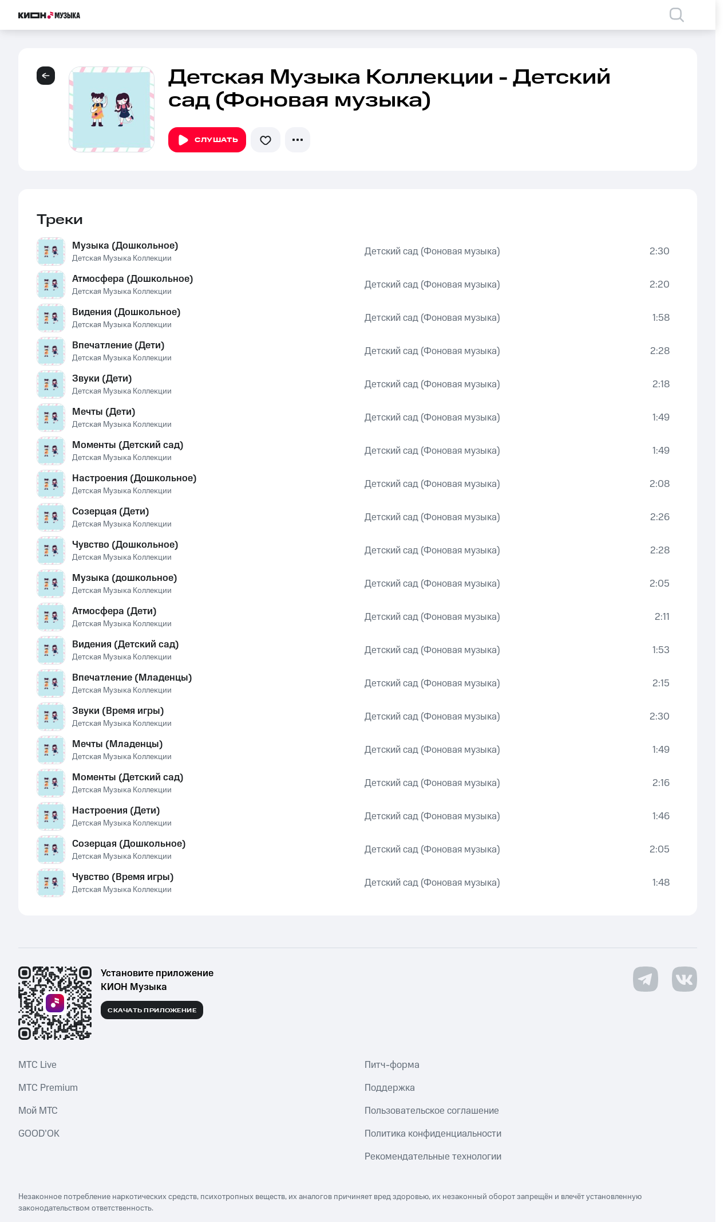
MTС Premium (48, 1088)
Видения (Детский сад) (125, 644)
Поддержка (390, 1088)
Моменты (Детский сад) (128, 445)
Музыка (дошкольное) (124, 578)
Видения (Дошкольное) (126, 312)
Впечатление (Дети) (118, 345)
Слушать (207, 140)
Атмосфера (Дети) (114, 611)
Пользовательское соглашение (432, 1111)
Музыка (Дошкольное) (125, 246)
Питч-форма (392, 1065)
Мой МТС (38, 1111)
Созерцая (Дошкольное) (129, 844)
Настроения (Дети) (116, 811)
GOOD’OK (39, 1134)
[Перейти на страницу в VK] (684, 979)
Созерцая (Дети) (110, 511)
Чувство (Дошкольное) (125, 545)
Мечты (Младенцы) (117, 744)
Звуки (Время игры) (118, 711)
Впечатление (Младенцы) (132, 678)
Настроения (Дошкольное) (134, 478)
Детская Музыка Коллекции (122, 258)
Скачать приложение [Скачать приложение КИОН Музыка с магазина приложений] (152, 1011)
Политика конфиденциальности (433, 1134)
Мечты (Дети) (104, 412)
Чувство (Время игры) (123, 877)
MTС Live (37, 1065)
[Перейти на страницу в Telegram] (645, 979)
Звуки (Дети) (102, 379)
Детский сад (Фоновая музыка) (432, 251)
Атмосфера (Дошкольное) (132, 279)
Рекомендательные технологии (433, 1157)
